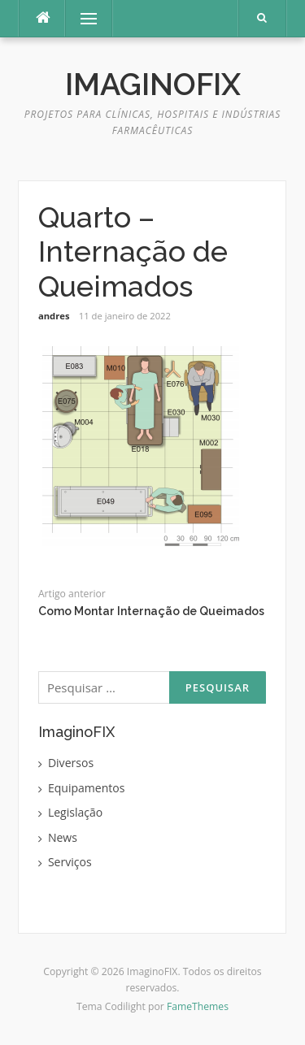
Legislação (75, 812)
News (62, 837)
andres (54, 316)
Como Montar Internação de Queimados (151, 611)
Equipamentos (86, 788)
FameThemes (198, 1006)
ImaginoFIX (153, 84)
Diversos (71, 762)
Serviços (70, 861)
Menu (81, 18)
